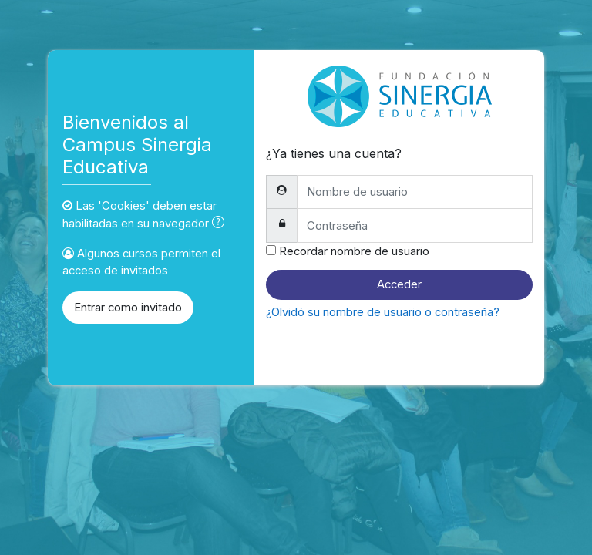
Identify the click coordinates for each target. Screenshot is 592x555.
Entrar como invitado (128, 307)
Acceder (399, 284)
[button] (221, 223)
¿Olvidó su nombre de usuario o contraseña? (383, 312)
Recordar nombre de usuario (354, 251)
